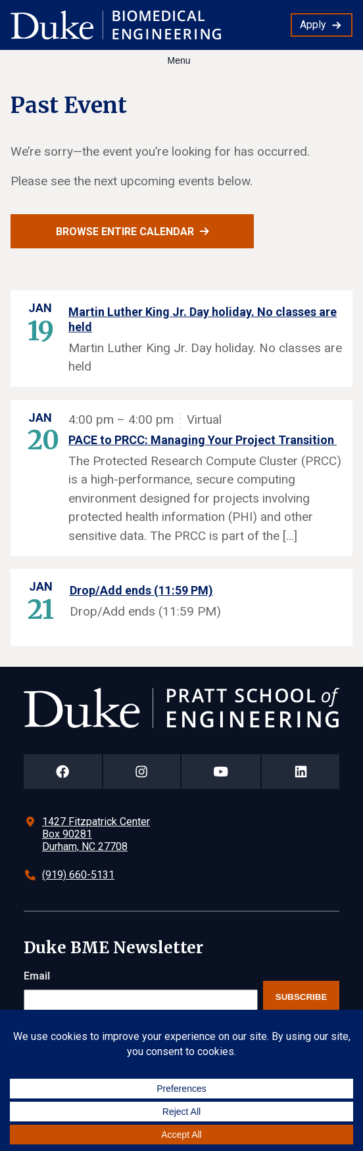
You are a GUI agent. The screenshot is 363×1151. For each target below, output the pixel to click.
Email (37, 976)
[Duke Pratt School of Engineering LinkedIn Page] (300, 771)
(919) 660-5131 (78, 875)
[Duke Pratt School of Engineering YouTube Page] (221, 771)
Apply (313, 24)
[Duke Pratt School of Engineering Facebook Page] (63, 771)
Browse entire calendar (125, 231)
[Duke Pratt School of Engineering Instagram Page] (141, 771)
